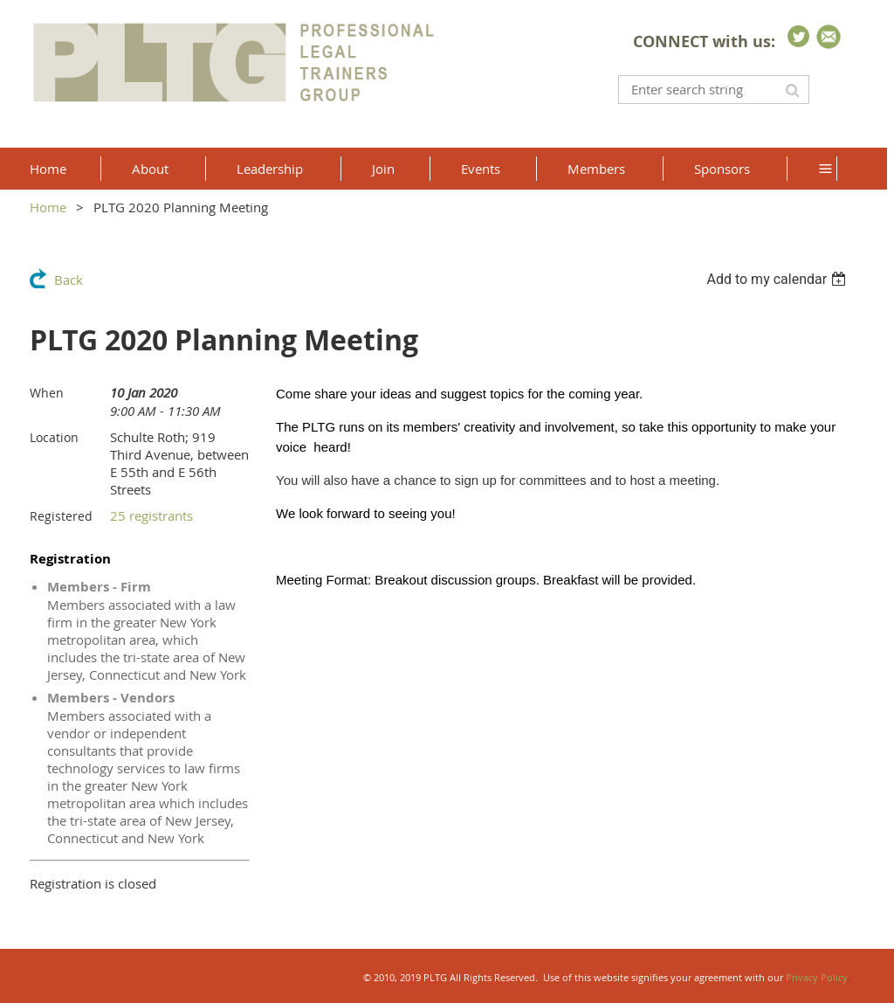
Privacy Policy (817, 977)
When (47, 392)
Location (54, 437)
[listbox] (778, 279)
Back (68, 279)
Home (48, 207)
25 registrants (151, 515)
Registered (61, 516)
